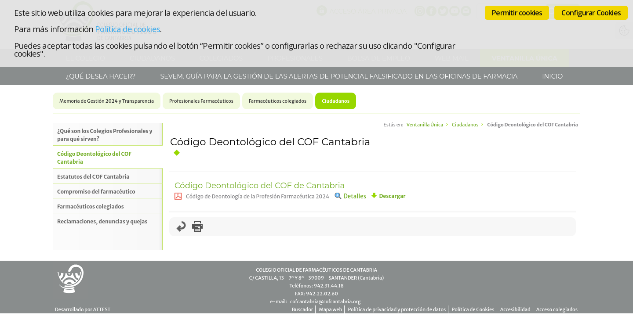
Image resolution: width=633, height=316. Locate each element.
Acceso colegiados (557, 309)
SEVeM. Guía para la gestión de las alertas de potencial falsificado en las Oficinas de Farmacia (338, 76)
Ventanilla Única (425, 125)
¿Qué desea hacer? (99, 76)
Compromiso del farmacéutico (96, 191)
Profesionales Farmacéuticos (201, 101)
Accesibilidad (515, 309)
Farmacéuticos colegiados (277, 101)
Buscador (302, 309)
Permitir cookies (517, 13)
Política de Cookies (473, 309)
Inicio (552, 76)
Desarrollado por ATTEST (82, 309)
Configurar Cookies (591, 13)
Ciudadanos (335, 101)
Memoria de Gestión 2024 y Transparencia (106, 101)
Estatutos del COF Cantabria (93, 176)
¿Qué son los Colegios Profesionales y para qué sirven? (104, 135)
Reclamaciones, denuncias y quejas (102, 221)
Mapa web (330, 309)
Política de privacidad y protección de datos (397, 309)
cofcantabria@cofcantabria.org (325, 301)
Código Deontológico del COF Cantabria (94, 158)
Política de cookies (127, 28)
